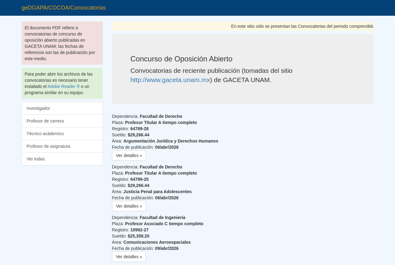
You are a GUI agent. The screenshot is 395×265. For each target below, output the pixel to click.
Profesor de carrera (45, 120)
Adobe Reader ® (64, 86)
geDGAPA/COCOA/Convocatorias (64, 8)
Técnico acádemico (45, 133)
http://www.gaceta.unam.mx (170, 79)
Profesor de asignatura (48, 146)
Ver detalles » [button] (129, 155)
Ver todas (36, 158)
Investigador (38, 108)
